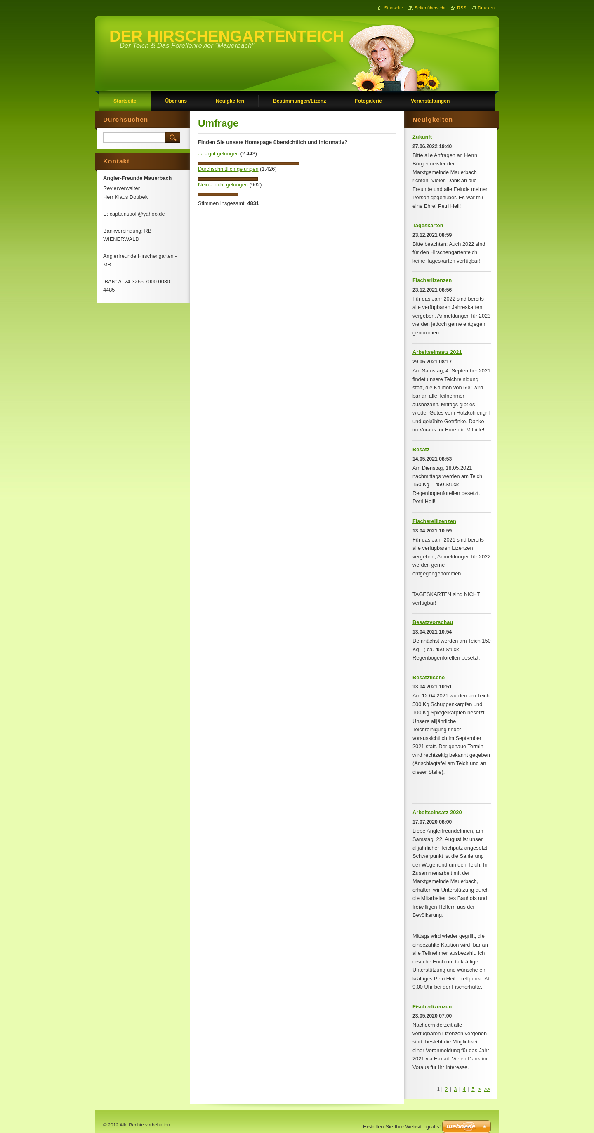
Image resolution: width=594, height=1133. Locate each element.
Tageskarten (427, 225)
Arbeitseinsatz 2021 (437, 352)
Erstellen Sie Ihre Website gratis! (402, 1127)
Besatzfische (428, 677)
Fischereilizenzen (434, 521)
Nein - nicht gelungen (223, 184)
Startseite (393, 7)
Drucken (486, 7)
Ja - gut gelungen (218, 154)
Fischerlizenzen (432, 280)
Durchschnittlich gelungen (228, 169)
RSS (461, 7)
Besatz (420, 449)
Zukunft (422, 137)
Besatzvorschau (432, 622)
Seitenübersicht (430, 7)
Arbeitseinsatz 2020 (437, 812)
